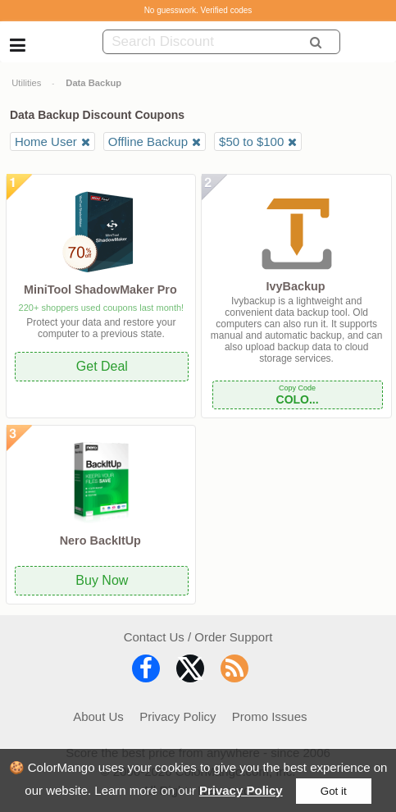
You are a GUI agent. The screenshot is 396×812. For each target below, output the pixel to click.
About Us (98, 716)
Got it (334, 791)
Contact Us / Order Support (198, 637)
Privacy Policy (241, 790)
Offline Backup (148, 141)
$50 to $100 (251, 141)
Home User (46, 141)
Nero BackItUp (100, 540)
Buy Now (101, 580)
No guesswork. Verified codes (198, 10)
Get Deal (102, 366)
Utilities (26, 83)
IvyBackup (295, 286)
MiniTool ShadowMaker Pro (100, 289)
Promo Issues (269, 716)
